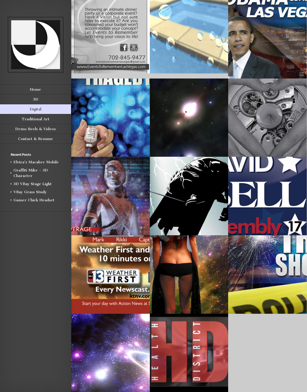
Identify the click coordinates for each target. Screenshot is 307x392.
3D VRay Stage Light (32, 184)
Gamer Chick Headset (34, 200)
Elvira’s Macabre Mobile (36, 162)
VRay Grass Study (30, 192)
